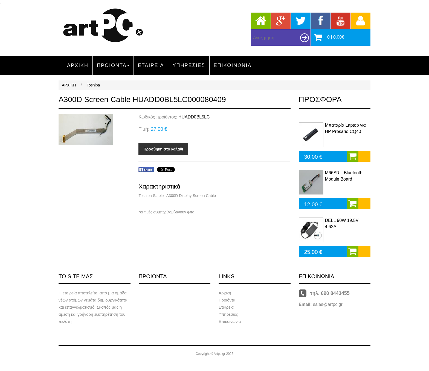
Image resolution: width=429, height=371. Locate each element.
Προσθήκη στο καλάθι (163, 149)
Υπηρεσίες (228, 314)
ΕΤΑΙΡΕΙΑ (151, 65)
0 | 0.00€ (335, 37)
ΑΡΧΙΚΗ (77, 65)
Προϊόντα (227, 300)
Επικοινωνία (230, 321)
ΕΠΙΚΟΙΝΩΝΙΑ (233, 65)
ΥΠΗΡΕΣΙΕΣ (188, 65)
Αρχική (225, 293)
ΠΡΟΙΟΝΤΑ (113, 65)
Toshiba (93, 85)
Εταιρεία (226, 307)
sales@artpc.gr (328, 304)
